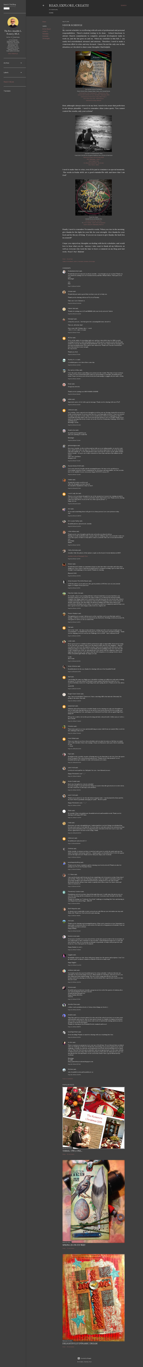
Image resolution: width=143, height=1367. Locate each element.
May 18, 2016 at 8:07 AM (74, 488)
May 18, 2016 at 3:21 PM (74, 588)
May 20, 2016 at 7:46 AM (74, 721)
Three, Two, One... (72, 1150)
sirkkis (70, 399)
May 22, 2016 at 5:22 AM (74, 931)
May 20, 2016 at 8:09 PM (74, 833)
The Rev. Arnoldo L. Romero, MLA (13, 32)
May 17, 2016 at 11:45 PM (74, 286)
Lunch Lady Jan (73, 493)
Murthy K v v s (72, 359)
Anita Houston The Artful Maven (78, 581)
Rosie (70, 384)
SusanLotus (71, 430)
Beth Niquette (72, 908)
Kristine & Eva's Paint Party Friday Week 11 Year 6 (93, 96)
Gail (69, 627)
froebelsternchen (73, 271)
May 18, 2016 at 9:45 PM (74, 622)
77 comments (70, 1248)
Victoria (70, 987)
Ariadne (70, 1015)
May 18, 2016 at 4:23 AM (74, 365)
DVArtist (70, 848)
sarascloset (71, 706)
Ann (69, 509)
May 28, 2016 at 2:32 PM (74, 1074)
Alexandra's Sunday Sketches (93, 100)
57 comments (70, 1346)
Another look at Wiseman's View (78, 556)
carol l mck (71, 767)
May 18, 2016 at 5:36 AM (74, 394)
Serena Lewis (72, 936)
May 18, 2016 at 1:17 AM (74, 332)
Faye (69, 754)
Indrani (70, 479)
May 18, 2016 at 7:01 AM (74, 440)
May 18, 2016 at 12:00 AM (74, 303)
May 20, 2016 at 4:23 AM (74, 700)
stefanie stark (72, 970)
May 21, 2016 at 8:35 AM (74, 843)
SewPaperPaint (73, 1032)
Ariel (69, 921)
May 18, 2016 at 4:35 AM (74, 378)
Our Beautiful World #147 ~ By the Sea (94, 163)
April (69, 677)
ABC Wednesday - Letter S (93, 159)
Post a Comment (67, 1078)
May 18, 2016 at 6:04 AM (74, 425)
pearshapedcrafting (74, 862)
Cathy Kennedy (73, 550)
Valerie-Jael (71, 308)
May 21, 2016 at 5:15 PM (74, 903)
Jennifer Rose (72, 1004)
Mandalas (45, 34)
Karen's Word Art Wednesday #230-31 (93, 224)
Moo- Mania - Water (93, 164)
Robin (70, 810)
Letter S (45, 31)
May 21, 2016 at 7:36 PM (74, 915)
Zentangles (46, 38)
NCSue (70, 337)
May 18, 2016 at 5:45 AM (74, 404)
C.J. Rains (71, 874)
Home (51, 13)
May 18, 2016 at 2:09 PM (74, 576)
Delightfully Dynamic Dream (79, 1343)
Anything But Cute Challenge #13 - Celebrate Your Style (93, 93)
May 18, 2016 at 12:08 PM (74, 516)
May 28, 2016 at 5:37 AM (74, 1064)
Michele (70, 1069)
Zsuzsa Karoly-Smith (74, 466)
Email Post (70, 259)
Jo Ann (70, 1042)
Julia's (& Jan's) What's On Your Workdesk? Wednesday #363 (93, 94)
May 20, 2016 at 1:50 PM (74, 790)
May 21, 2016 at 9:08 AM (74, 857)
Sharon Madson (73, 613)
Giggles (70, 955)
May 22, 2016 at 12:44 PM (74, 965)
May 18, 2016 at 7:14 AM (74, 460)
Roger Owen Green (74, 694)
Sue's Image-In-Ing (94, 161)
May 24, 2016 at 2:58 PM (74, 1026)
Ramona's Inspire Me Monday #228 (93, 157)
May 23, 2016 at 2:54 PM (74, 1009)
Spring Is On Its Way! (73, 1245)
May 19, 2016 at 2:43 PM (74, 636)
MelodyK (71, 319)
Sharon (70, 564)
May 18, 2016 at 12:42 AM (74, 313)
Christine (71, 726)
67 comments (70, 1154)
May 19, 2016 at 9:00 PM (74, 688)
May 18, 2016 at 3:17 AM (74, 354)
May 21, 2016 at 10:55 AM (74, 869)
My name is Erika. (73, 370)
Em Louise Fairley (73, 521)
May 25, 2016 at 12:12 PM (74, 1037)
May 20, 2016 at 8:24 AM (74, 748)
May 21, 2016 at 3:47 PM (74, 886)
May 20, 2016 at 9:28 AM (74, 776)
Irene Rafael (72, 738)
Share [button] (44, 22)
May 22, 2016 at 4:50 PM (74, 982)
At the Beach (46, 29)
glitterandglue (72, 445)
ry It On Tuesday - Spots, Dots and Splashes (94, 222)
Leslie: (70, 641)
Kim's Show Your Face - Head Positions (94, 98)
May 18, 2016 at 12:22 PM (74, 526)
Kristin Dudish (72, 781)
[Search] (123, 5)
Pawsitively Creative (74, 891)
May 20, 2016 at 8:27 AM (74, 762)
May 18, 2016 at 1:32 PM (74, 545)
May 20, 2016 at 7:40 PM (74, 817)
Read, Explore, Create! (69, 5)
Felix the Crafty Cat (74, 593)
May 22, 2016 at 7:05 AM (74, 949)
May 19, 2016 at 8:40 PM (74, 671)
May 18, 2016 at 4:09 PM (74, 608)
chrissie (70, 291)
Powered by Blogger (84, 1358)
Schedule (45, 36)
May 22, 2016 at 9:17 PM (74, 999)
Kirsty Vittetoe (72, 666)
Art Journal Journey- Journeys (94, 221)
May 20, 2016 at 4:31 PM (74, 805)
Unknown (71, 410)
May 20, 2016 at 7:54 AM (74, 733)
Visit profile (13, 53)
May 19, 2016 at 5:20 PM (74, 661)
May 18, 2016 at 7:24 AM (74, 474)
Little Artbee (72, 531)
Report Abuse (9, 82)
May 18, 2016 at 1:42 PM (74, 558)
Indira (69, 823)
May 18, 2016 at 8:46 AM (74, 503)
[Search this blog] (11, 6)
